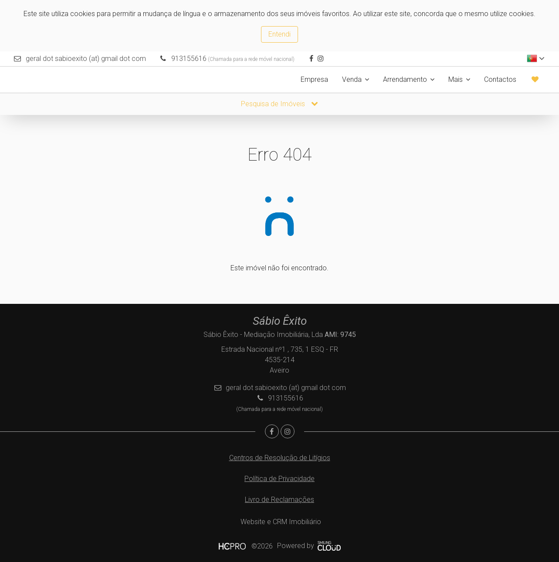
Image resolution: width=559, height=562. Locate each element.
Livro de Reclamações (279, 499)
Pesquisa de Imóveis (279, 104)
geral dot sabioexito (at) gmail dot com (86, 58)
